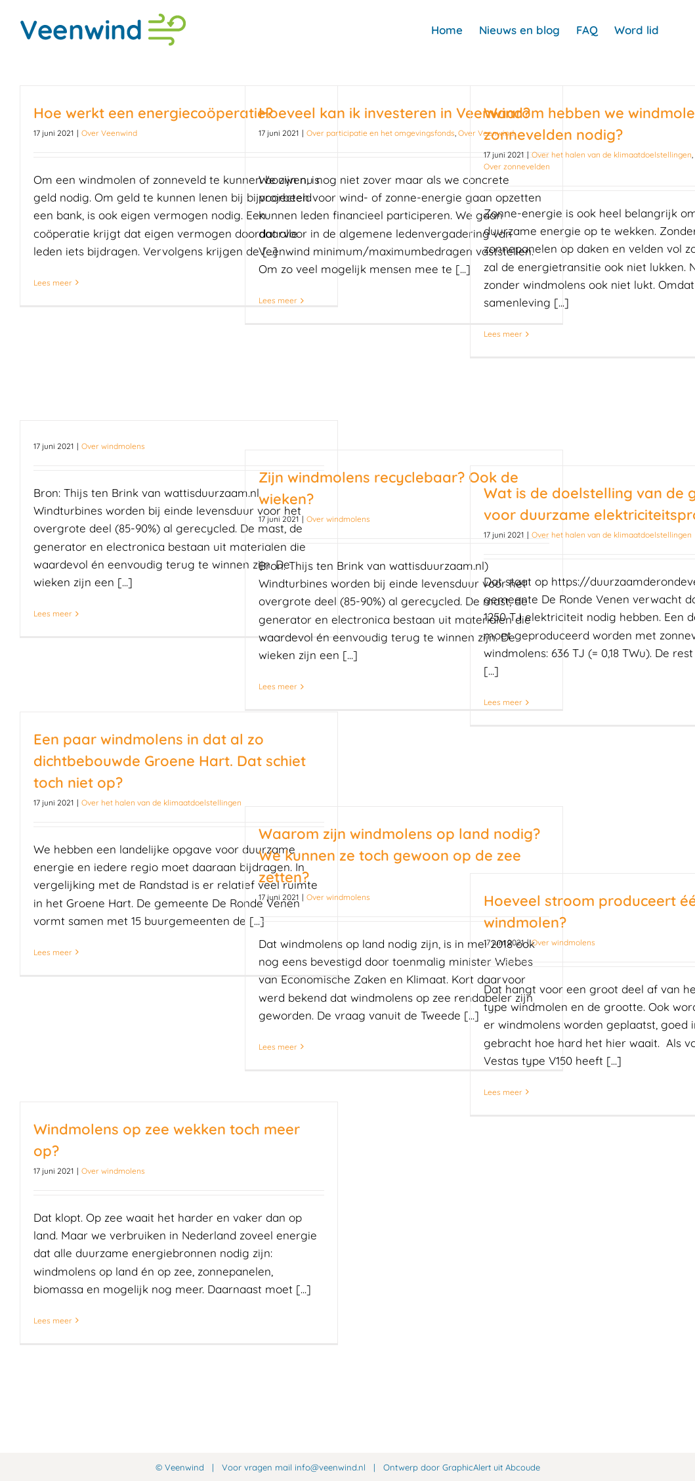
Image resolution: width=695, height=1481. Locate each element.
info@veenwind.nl (330, 1467)
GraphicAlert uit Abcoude (491, 1467)
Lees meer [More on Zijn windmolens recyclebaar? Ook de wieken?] (278, 686)
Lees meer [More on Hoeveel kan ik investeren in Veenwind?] (278, 300)
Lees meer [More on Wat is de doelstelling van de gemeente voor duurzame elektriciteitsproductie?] (503, 702)
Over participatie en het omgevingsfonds (380, 133)
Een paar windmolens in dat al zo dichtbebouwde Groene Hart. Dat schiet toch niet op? (169, 761)
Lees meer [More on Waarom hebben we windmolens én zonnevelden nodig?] (503, 334)
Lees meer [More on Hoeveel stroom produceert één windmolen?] (503, 1092)
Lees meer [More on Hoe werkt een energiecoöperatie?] (52, 283)
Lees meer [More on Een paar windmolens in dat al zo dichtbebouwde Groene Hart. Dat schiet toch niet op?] (52, 952)
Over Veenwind (109, 133)
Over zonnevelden (517, 166)
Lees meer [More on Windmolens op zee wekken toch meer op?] (52, 1320)
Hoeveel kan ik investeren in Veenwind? (394, 113)
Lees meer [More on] (52, 613)
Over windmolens (113, 446)
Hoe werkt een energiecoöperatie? (153, 113)
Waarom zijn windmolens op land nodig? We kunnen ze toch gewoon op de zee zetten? (399, 855)
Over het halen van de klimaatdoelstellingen (612, 155)
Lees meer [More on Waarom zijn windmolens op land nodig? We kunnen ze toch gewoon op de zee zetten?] (278, 1047)
